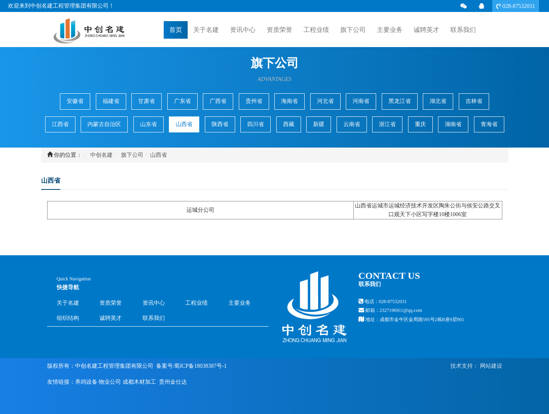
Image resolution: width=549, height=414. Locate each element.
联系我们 (154, 318)
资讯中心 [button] (243, 29)
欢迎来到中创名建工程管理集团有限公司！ (61, 6)
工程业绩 (196, 303)
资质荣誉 (279, 29)
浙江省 (387, 124)
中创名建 (101, 155)
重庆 (420, 124)
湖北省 (438, 101)
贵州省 (254, 101)
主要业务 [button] (389, 29)
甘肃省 (146, 101)
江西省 (60, 124)
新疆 (318, 124)
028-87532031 (518, 6)
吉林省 (474, 101)
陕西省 (220, 124)
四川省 (255, 124)
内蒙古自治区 (104, 124)
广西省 (218, 101)
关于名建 (68, 303)
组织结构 (68, 318)
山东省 (148, 124)
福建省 (111, 101)
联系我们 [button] (463, 29)
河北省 (325, 101)
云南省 (351, 124)
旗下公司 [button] (353, 29)
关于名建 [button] (206, 29)
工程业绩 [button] (316, 29)
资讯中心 (154, 303)
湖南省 (453, 124)
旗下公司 (132, 155)
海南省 (289, 101)
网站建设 (490, 366)
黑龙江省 (399, 101)
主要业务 (239, 303)
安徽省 (75, 101)
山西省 (184, 124)
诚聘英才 (426, 29)
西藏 (288, 124)
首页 (175, 29)
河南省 (361, 101)
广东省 (182, 101)
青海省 (489, 124)
